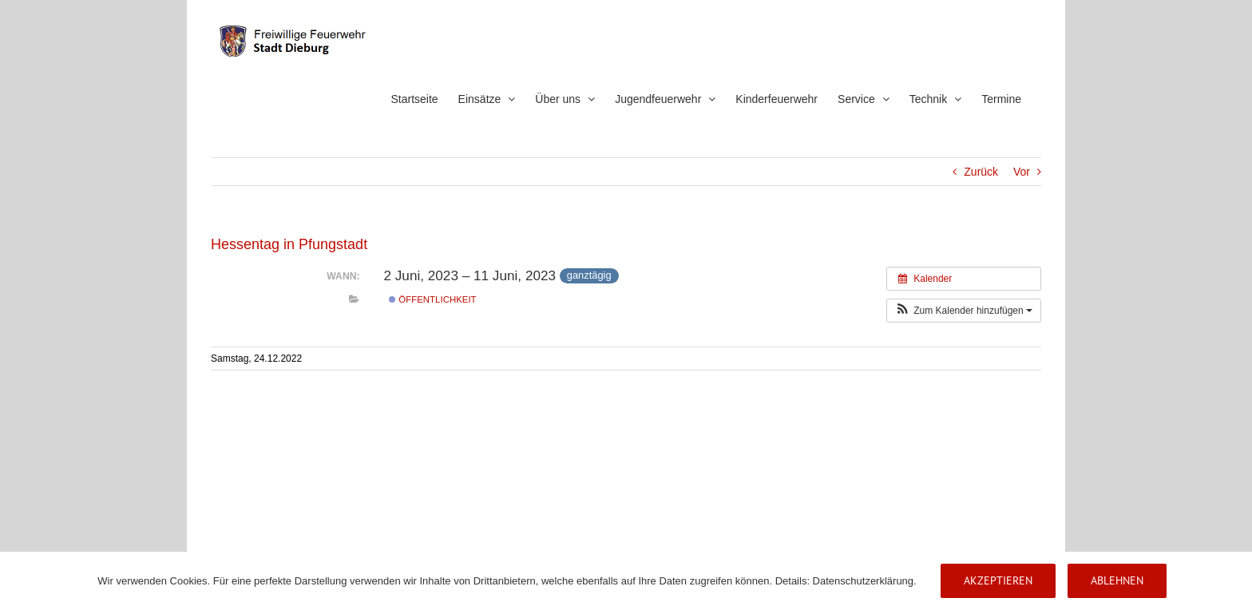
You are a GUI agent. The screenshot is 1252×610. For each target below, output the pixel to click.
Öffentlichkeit (432, 299)
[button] (963, 310)
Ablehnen (1117, 580)
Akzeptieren (998, 580)
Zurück (981, 171)
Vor (1021, 171)
